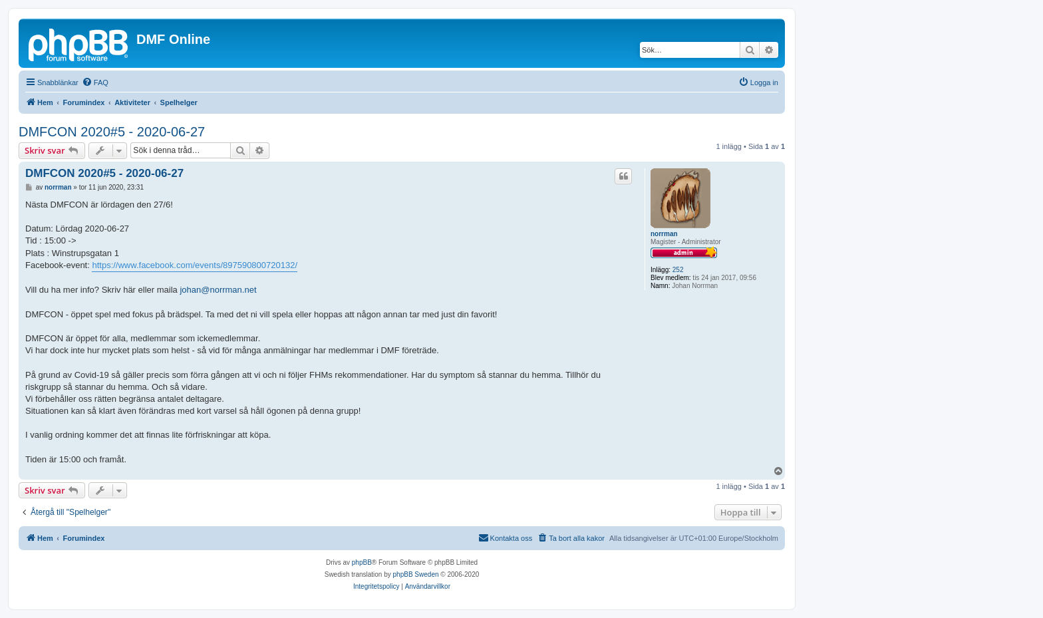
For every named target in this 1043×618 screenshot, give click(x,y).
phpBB (362, 562)
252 (678, 269)
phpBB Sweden (416, 574)
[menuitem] (95, 82)
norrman (664, 233)
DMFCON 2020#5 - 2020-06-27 (112, 131)
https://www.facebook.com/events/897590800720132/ (194, 265)
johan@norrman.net (218, 290)
